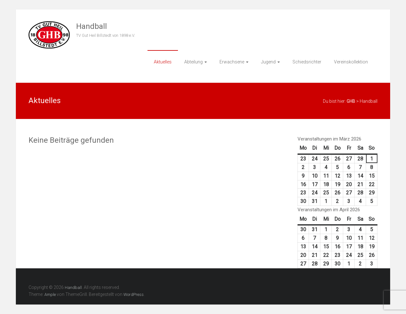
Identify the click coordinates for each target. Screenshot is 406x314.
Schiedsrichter (306, 61)
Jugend (268, 61)
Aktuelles (163, 61)
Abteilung (193, 61)
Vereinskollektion (351, 61)
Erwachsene (231, 61)
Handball (91, 26)
